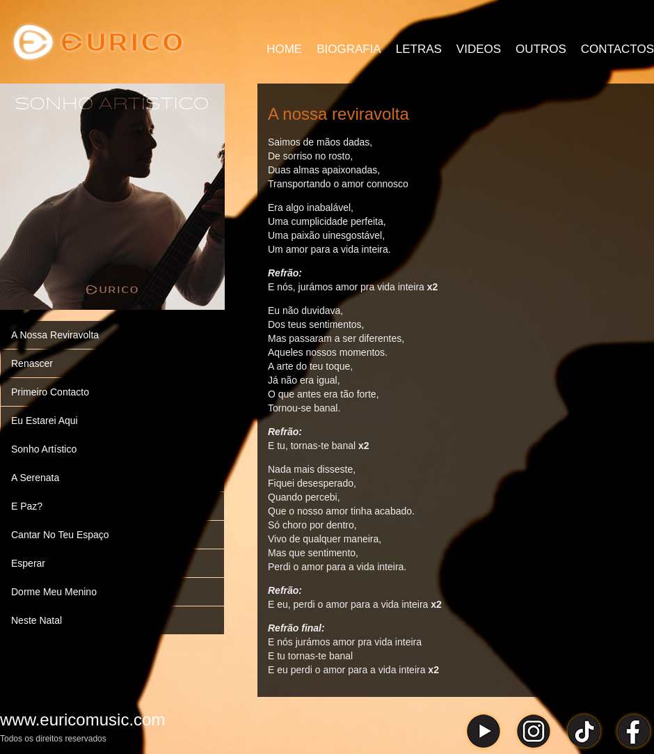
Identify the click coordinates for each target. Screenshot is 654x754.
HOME (284, 49)
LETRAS (419, 49)
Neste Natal (36, 620)
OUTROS (541, 49)
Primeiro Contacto (50, 392)
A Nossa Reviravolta (55, 334)
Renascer (32, 363)
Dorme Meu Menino (54, 591)
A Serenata (35, 477)
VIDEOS (478, 49)
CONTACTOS (617, 49)
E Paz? (26, 506)
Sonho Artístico (44, 449)
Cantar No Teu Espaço (60, 534)
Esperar (28, 563)
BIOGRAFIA (349, 49)
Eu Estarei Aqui (44, 420)
